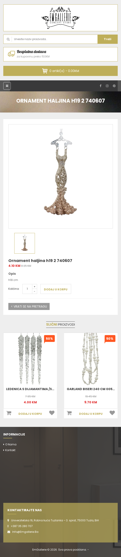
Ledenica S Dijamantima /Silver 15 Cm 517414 (43, 389)
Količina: (14, 289)
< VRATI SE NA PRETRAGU (29, 306)
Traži (107, 39)
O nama (10, 444)
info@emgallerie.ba (25, 532)
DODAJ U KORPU (55, 289)
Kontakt (10, 450)
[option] (60, 176)
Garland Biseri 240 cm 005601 (92, 389)
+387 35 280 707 (22, 526)
